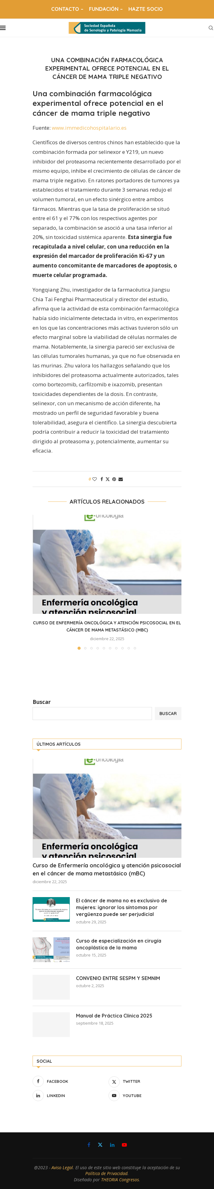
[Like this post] (94, 479)
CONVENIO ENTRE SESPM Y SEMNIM (118, 978)
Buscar (42, 701)
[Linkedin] (69, 1095)
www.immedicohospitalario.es (89, 127)
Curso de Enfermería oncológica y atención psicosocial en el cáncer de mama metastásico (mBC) (107, 869)
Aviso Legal (62, 1167)
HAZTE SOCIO (145, 9)
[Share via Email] (120, 479)
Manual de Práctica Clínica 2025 (114, 1016)
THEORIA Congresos (120, 1179)
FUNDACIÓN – (106, 9)
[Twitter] (145, 1081)
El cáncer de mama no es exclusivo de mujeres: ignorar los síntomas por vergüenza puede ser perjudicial (121, 907)
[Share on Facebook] (101, 479)
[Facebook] (69, 1081)
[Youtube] (145, 1095)
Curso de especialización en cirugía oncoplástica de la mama (118, 944)
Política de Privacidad (106, 1173)
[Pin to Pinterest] (114, 479)
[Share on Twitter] (107, 479)
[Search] (211, 28)
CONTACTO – (67, 9)
